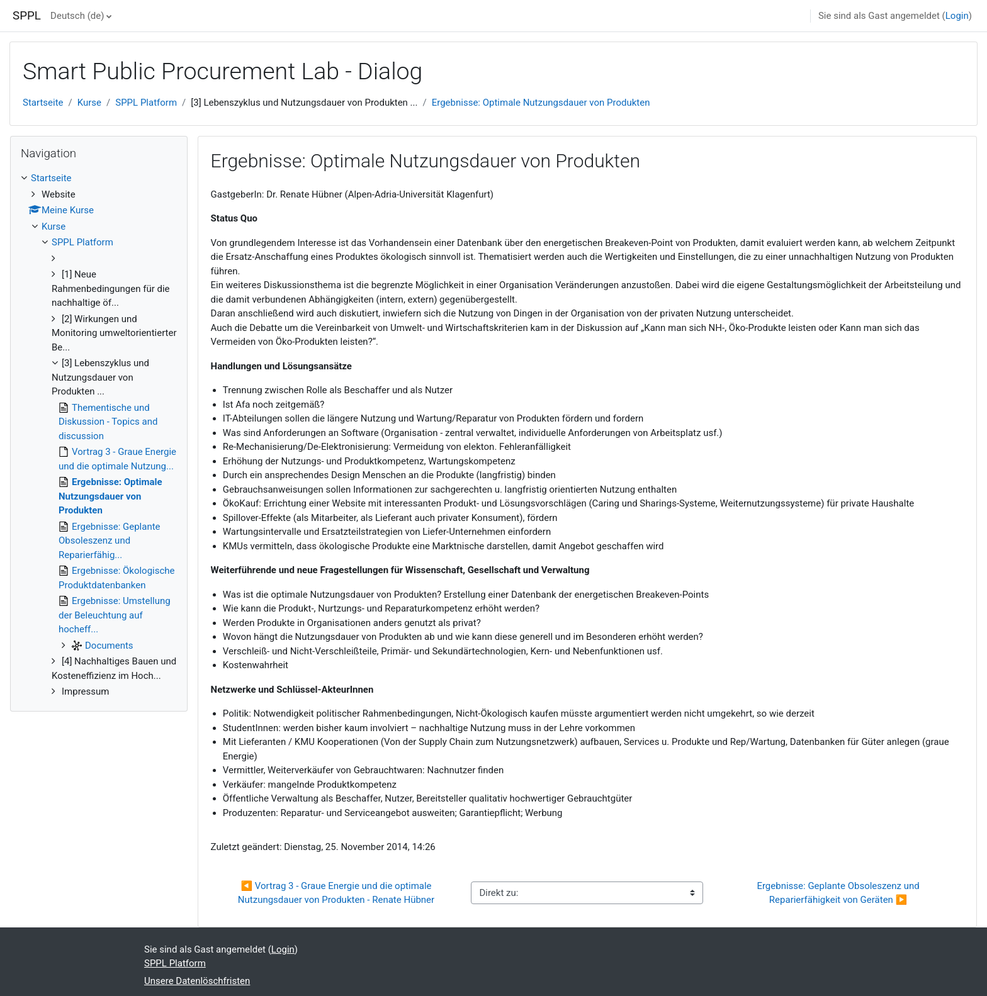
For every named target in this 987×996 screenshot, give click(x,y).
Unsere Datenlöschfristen (197, 981)
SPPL (27, 16)
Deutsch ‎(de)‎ (77, 15)
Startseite (43, 102)
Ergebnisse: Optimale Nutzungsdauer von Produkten (541, 102)
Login (957, 15)
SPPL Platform (146, 102)
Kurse (89, 102)
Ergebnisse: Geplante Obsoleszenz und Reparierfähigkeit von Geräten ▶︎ (839, 893)
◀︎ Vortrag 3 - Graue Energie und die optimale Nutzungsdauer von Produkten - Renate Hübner (336, 893)
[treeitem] (99, 435)
